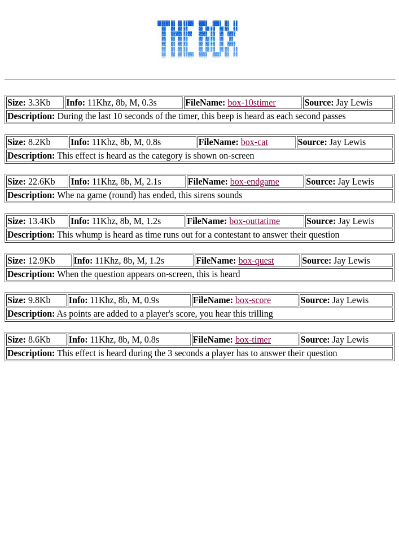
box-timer (253, 339)
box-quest (256, 260)
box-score (253, 300)
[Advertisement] (202, 459)
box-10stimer (251, 102)
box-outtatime (254, 221)
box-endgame (254, 181)
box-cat (254, 142)
